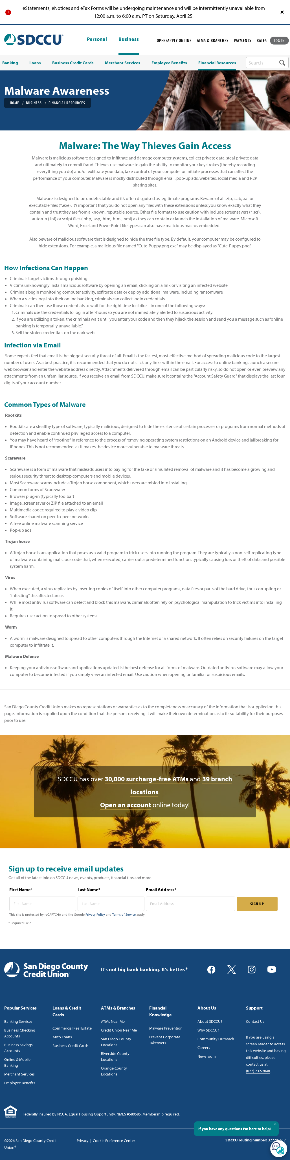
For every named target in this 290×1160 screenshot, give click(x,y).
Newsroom (206, 1056)
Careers (203, 1047)
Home (14, 102)
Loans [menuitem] (35, 62)
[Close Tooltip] (275, 1124)
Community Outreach (215, 1038)
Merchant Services (19, 1074)
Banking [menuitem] (10, 62)
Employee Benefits (19, 1082)
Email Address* (161, 889)
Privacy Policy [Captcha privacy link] (95, 914)
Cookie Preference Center (114, 1140)
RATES (262, 40)
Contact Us (255, 1021)
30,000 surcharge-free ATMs (146, 779)
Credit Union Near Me (119, 1030)
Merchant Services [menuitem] (122, 62)
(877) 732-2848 (258, 1071)
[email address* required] (191, 904)
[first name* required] (42, 904)
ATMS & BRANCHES (213, 40)
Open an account (125, 804)
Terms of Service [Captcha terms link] (124, 914)
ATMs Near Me (113, 1021)
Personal (97, 39)
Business (128, 39)
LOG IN (279, 40)
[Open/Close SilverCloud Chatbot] (278, 1148)
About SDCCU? (209, 1021)
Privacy (83, 1140)
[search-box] (267, 62)
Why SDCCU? (208, 1030)
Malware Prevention (166, 1028)
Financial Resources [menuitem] (217, 62)
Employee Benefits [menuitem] (169, 62)
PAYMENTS (242, 40)
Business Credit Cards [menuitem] (73, 62)
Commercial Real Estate (72, 1028)
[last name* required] (111, 904)
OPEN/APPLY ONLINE (174, 40)
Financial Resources (67, 102)
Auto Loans (62, 1036)
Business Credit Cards (70, 1045)
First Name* (20, 889)
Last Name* (89, 889)
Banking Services (18, 1021)
